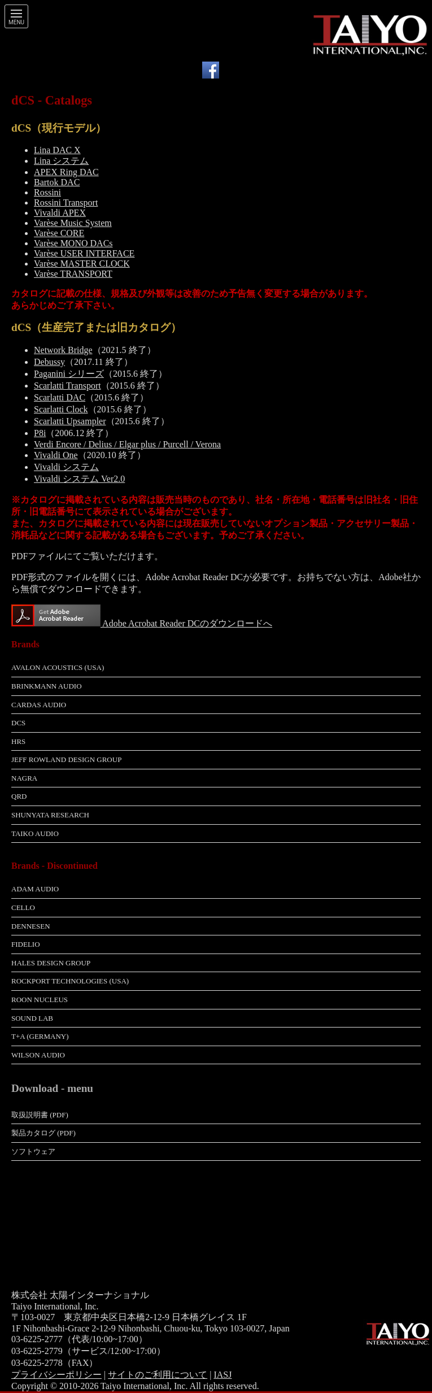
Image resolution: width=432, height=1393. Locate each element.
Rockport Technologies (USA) (70, 981)
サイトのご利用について (157, 1374)
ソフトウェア (33, 1151)
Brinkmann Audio (46, 686)
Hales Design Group (50, 963)
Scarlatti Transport (67, 385)
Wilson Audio (38, 1055)
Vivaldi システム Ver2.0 (79, 479)
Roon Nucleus (39, 999)
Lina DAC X (57, 150)
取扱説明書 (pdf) (39, 1115)
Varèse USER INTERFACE (84, 253)
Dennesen (30, 926)
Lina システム (61, 161)
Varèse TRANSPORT (73, 273)
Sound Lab (32, 1018)
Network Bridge (63, 350)
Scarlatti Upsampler (70, 421)
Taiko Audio (35, 833)
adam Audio (35, 889)
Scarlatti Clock (61, 409)
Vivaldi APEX (60, 212)
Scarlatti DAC (59, 397)
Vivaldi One (56, 455)
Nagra (24, 778)
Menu (16, 22)
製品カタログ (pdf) (43, 1133)
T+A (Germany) (40, 1036)
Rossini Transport (66, 202)
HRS (18, 741)
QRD (19, 796)
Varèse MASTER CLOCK (82, 263)
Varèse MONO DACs (73, 243)
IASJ (222, 1374)
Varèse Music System (73, 223)
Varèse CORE (59, 233)
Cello (23, 907)
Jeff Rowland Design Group (66, 759)
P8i (40, 433)
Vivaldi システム (66, 467)
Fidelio (25, 944)
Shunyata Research (50, 815)
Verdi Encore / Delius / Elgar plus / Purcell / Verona (127, 444)
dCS (18, 723)
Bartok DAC (57, 182)
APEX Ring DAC (66, 172)
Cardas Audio (38, 704)
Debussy (49, 362)
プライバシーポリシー (56, 1374)
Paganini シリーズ (69, 373)
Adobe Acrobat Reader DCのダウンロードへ (186, 623)
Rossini (47, 192)
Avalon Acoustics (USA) (57, 667)
